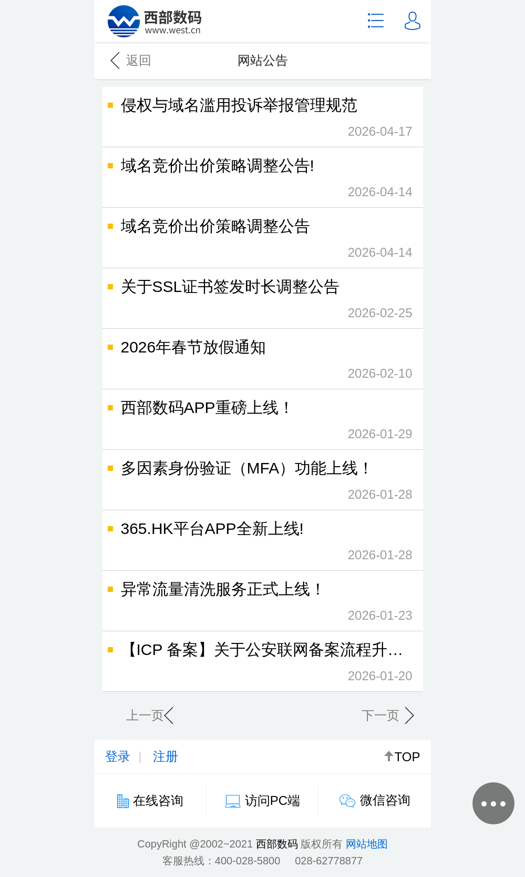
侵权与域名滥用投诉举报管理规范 (263, 120)
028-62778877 (329, 860)
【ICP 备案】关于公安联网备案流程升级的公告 (279, 665)
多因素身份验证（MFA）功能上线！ (263, 483)
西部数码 (277, 844)
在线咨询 (158, 800)
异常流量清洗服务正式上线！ (263, 604)
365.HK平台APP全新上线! (263, 544)
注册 (165, 756)
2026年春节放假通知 (263, 362)
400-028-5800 (248, 860)
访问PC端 (272, 800)
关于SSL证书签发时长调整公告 (263, 302)
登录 (117, 756)
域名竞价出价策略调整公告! (263, 181)
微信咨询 (385, 800)
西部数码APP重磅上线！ (263, 423)
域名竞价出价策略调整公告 (263, 241)
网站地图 (367, 844)
